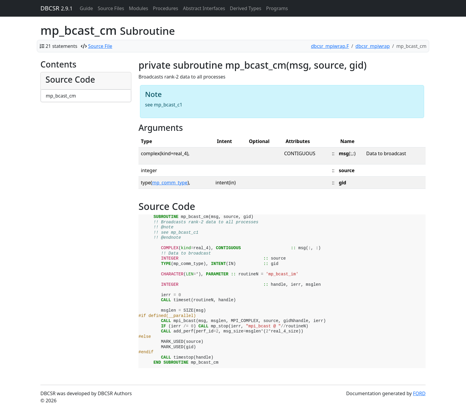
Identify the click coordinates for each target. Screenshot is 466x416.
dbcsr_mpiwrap (372, 46)
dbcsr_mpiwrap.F (330, 46)
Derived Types (245, 8)
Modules (138, 8)
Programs (277, 8)
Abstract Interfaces (204, 8)
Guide (86, 8)
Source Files (111, 8)
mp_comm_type (170, 182)
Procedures (165, 8)
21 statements (61, 46)
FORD (419, 393)
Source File (100, 46)
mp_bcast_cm (61, 95)
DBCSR (56, 8)
